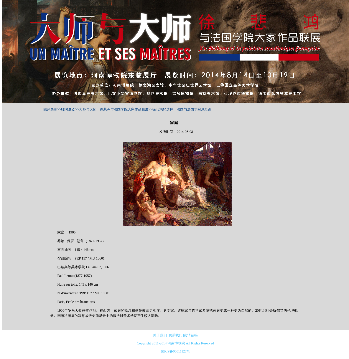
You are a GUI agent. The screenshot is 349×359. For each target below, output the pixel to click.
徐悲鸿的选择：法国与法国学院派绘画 (181, 109)
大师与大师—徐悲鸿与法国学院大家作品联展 (113, 109)
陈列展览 (50, 109)
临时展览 (68, 109)
